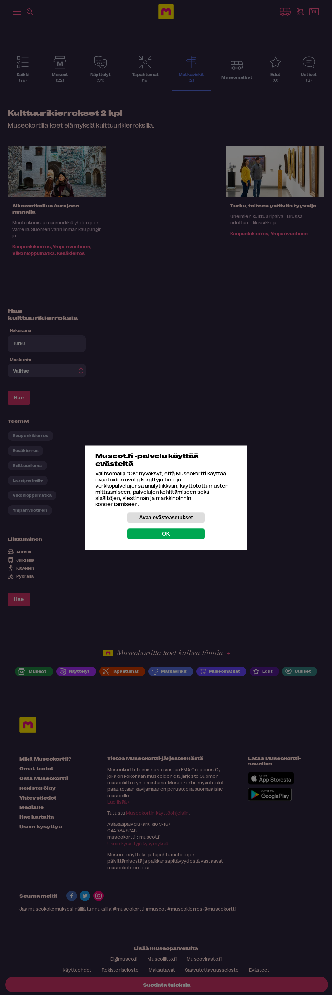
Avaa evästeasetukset (166, 517)
